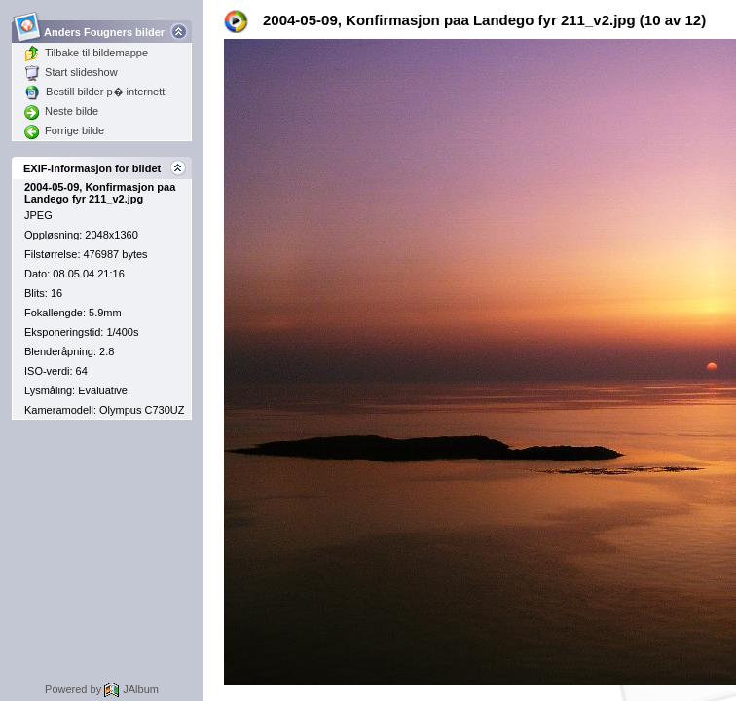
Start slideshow (71, 72)
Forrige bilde (64, 130)
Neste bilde (61, 111)
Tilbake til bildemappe (86, 52)
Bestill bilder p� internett (94, 91)
